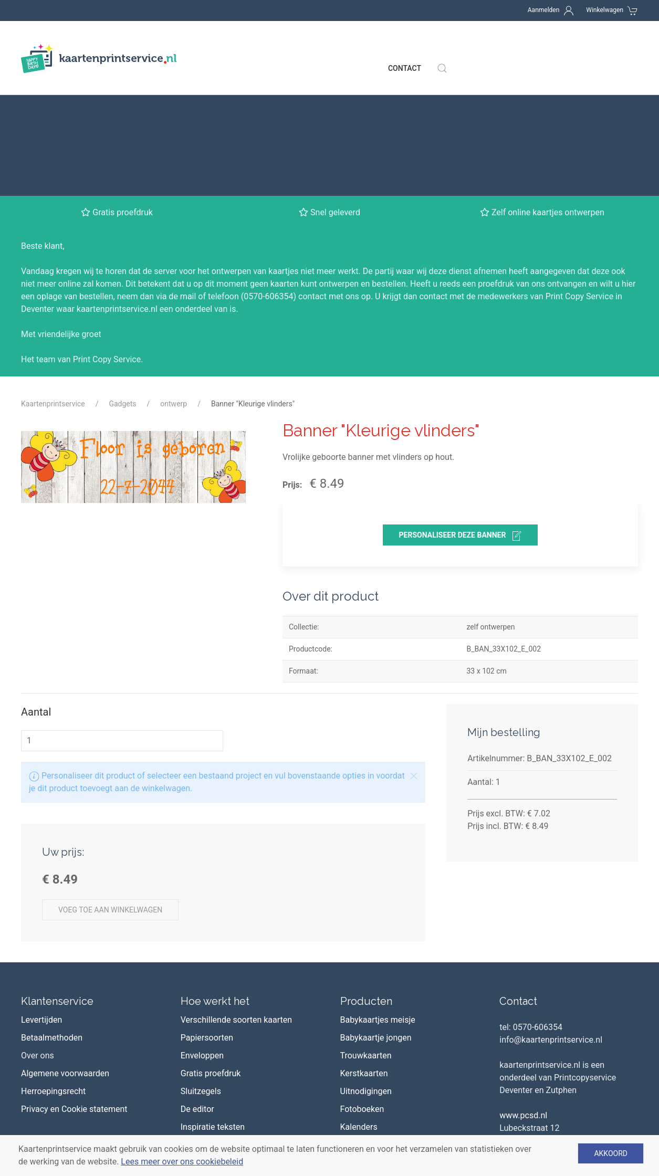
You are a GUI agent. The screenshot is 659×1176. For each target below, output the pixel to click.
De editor (197, 987)
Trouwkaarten (366, 934)
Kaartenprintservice (53, 282)
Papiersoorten (207, 916)
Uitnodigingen (366, 969)
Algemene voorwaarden (65, 952)
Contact (404, 47)
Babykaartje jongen (376, 916)
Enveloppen (202, 934)
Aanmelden (544, 10)
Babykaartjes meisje (377, 898)
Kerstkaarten (364, 952)
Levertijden (41, 898)
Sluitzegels (201, 969)
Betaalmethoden (51, 916)
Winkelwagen (604, 10)
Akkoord (610, 1153)
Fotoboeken (362, 987)
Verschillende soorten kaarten (236, 898)
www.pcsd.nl (523, 994)
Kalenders (359, 1005)
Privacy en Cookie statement (74, 987)
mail (188, 175)
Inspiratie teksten (213, 1005)
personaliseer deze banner (460, 414)
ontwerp (173, 282)
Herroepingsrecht (53, 969)
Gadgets (122, 282)
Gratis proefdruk (211, 952)
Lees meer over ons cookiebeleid (182, 1162)
